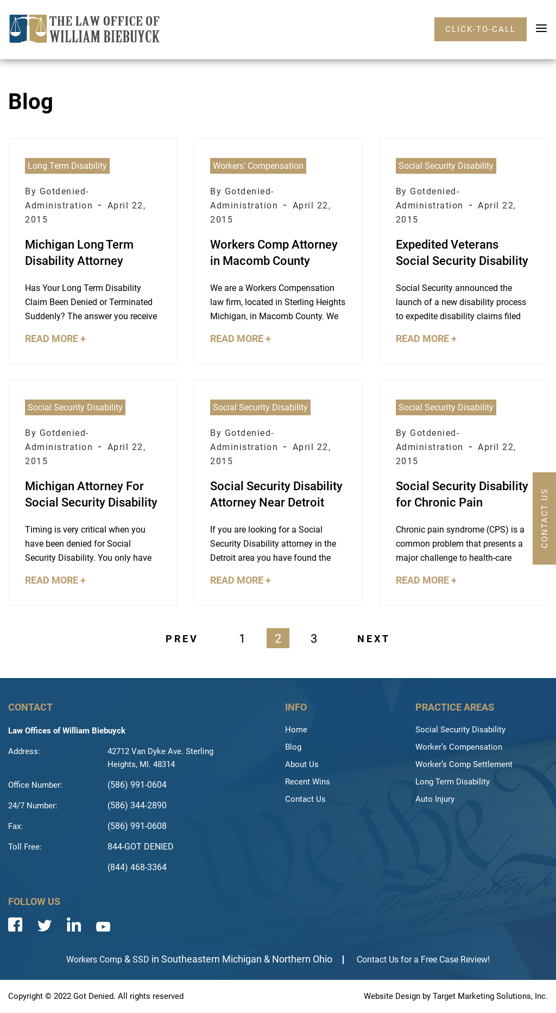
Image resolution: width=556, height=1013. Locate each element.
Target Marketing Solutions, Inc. (490, 996)
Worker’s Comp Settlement (464, 764)
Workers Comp (94, 959)
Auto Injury (434, 799)
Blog (293, 747)
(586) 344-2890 (137, 805)
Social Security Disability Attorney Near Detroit (276, 494)
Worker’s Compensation (458, 747)
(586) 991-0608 (137, 826)
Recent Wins (307, 782)
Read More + (55, 338)
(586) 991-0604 (137, 785)
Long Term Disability (67, 166)
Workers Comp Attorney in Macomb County (274, 253)
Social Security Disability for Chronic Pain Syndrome (462, 495)
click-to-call (480, 29)
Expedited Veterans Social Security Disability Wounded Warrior (462, 253)
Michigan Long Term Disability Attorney (79, 253)
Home (296, 730)
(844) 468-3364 (137, 867)
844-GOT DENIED (141, 846)
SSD (140, 959)
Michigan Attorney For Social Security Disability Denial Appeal (91, 495)
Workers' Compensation (258, 166)
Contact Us (305, 799)
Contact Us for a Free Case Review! (423, 959)
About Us (302, 764)
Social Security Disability (446, 166)
